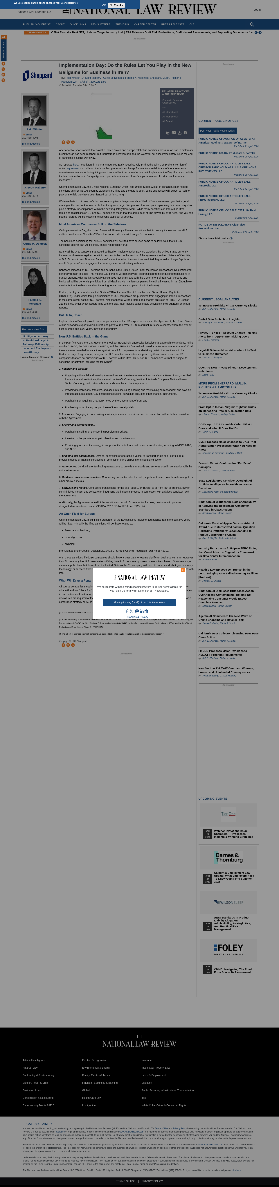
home (146, 611)
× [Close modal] (182, 570)
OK (104, 5)
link (142, 611)
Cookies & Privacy (137, 617)
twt (132, 611)
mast (137, 611)
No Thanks (116, 5)
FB (127, 611)
